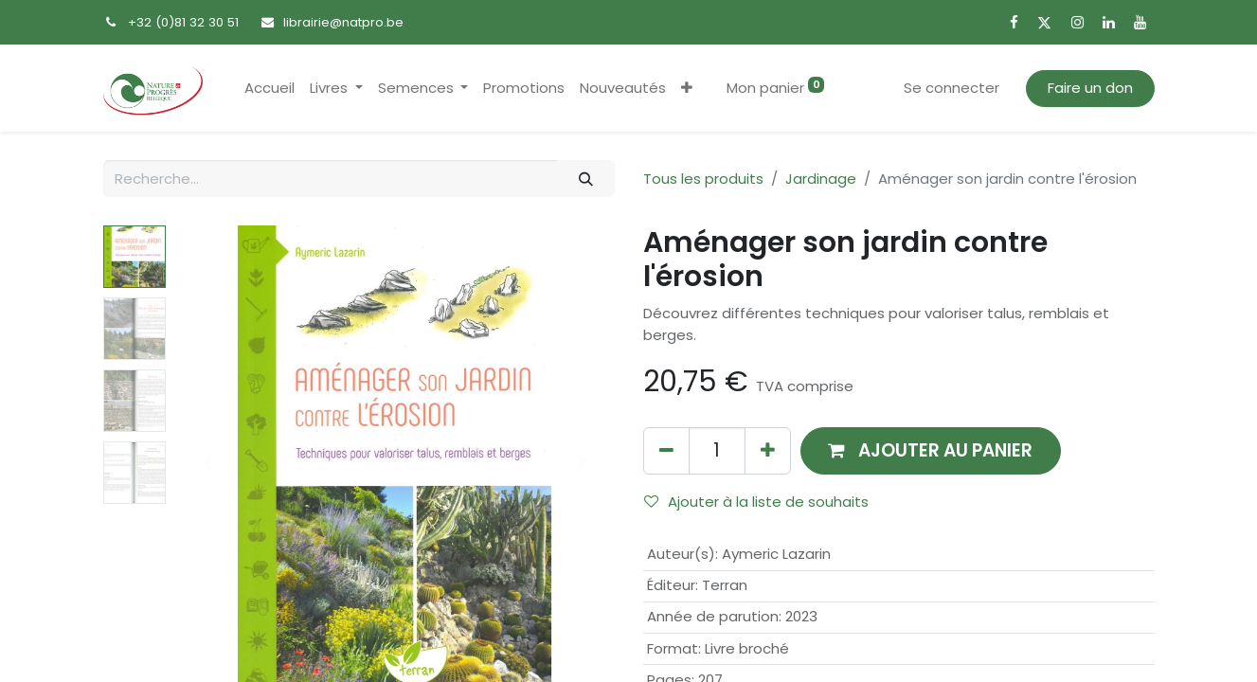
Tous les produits (703, 178)
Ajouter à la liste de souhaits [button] (756, 502)
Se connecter (951, 88)
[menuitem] (269, 88)
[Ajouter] (768, 450)
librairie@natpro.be (343, 22)
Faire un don (1090, 88)
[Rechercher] (585, 178)
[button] (686, 88)
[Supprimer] (666, 450)
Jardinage (820, 178)
